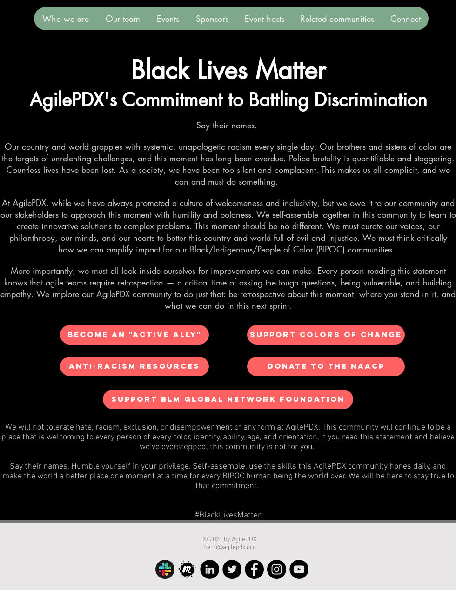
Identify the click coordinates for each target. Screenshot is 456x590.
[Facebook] (254, 569)
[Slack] (164, 569)
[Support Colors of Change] (326, 335)
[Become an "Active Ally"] (134, 335)
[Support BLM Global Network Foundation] (228, 399)
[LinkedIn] (209, 569)
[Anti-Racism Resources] (134, 366)
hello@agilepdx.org (229, 547)
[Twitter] (231, 569)
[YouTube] (298, 569)
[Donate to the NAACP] (326, 366)
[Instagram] (276, 569)
